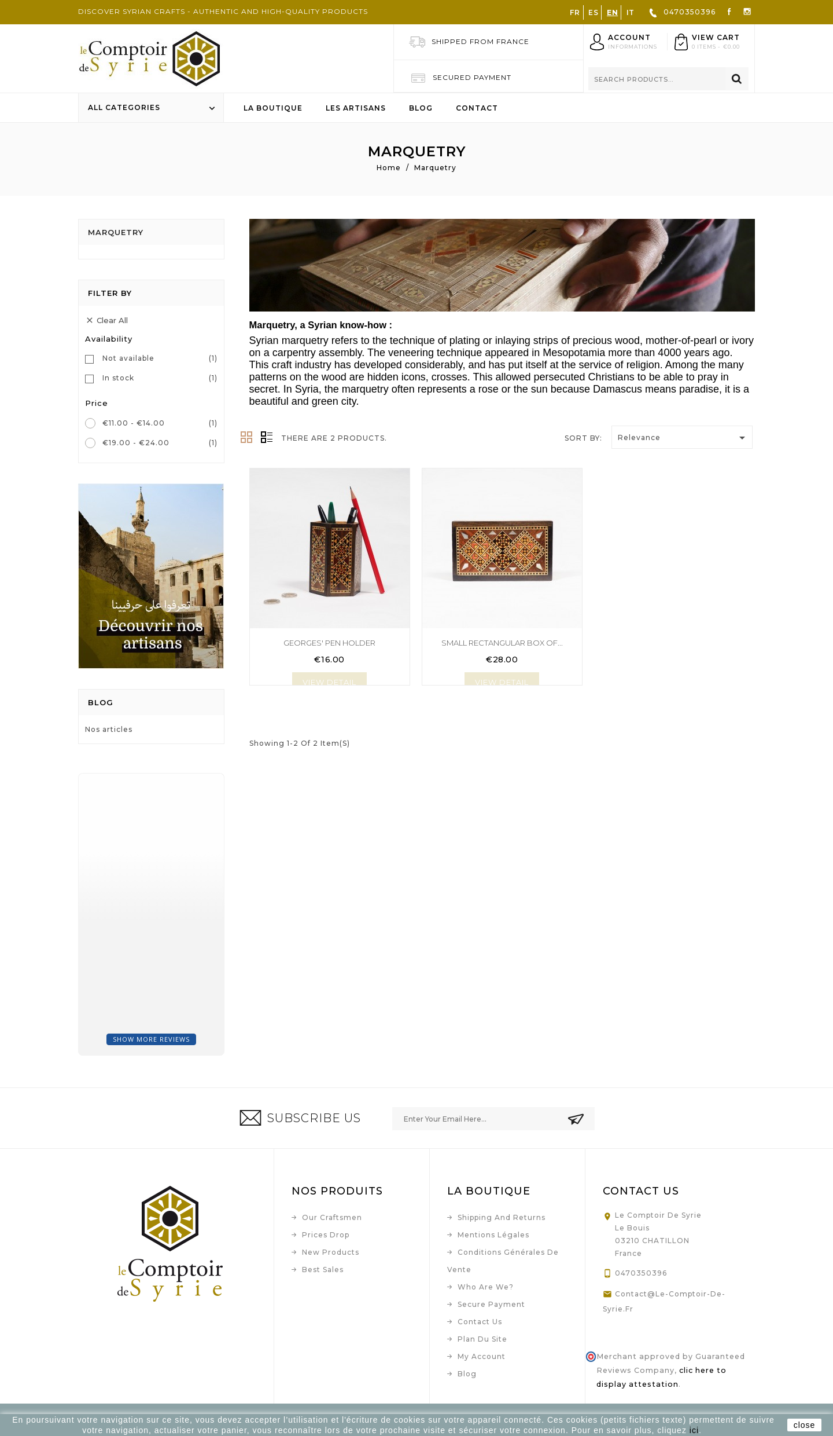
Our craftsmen (332, 1217)
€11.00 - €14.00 (160, 423)
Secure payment (491, 1304)
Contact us (480, 1321)
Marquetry (115, 232)
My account (482, 1356)
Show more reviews (151, 1039)
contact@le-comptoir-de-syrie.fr (664, 1301)
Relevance (683, 438)
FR (575, 12)
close (805, 1425)
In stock (160, 378)
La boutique (273, 108)
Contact (477, 108)
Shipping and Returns (501, 1217)
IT (630, 12)
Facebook (729, 10)
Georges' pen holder (329, 642)
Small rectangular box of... (502, 642)
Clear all (106, 321)
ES (593, 12)
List (266, 437)
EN (612, 12)
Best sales (323, 1269)
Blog (421, 108)
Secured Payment (472, 77)
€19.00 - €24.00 (160, 443)
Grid (246, 437)
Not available (160, 358)
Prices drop (325, 1234)
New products (330, 1252)
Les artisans (356, 108)
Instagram (747, 10)
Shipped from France (480, 41)
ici (694, 1430)
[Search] (668, 78)
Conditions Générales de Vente (503, 1261)
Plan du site (482, 1339)
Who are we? (486, 1287)
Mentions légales (493, 1234)
